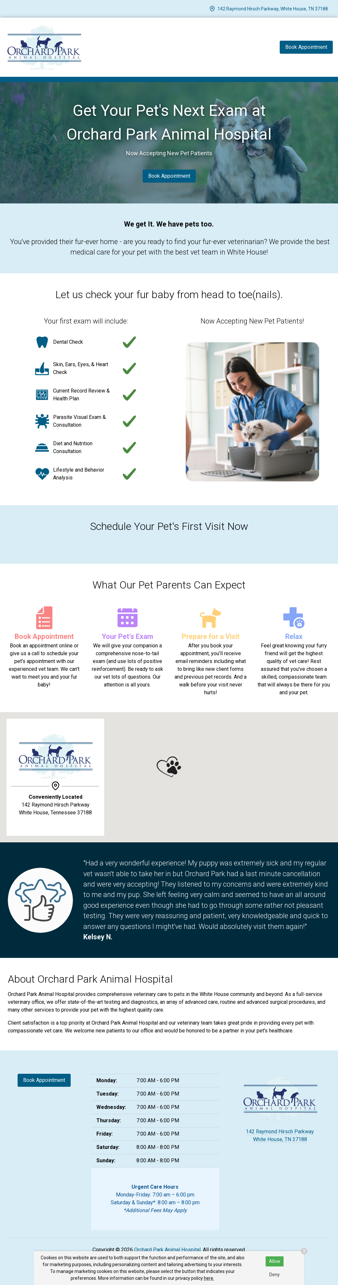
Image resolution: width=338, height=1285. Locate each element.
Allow (274, 1261)
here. (209, 1278)
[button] (169, 766)
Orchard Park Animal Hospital (167, 1250)
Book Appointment (169, 176)
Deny (274, 1274)
